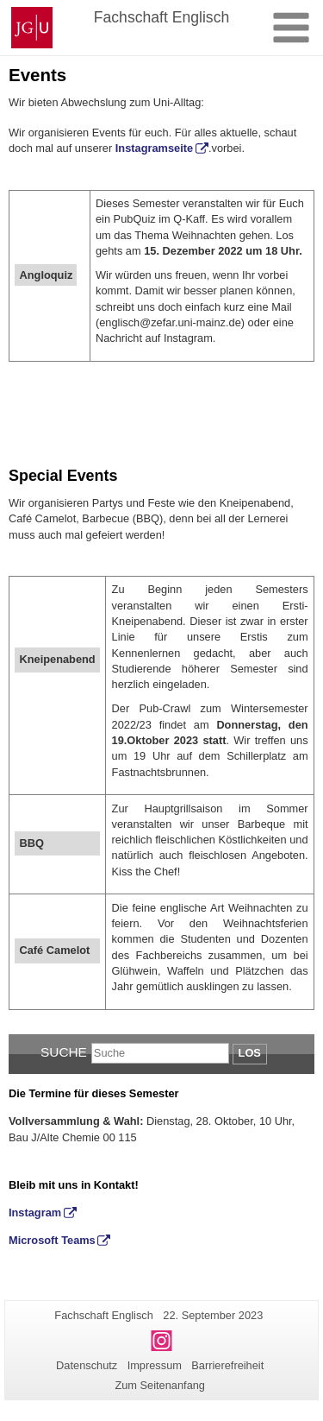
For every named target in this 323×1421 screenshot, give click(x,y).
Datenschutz (86, 1365)
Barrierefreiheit (227, 1365)
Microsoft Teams (52, 1240)
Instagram (35, 1212)
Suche (63, 1052)
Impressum (154, 1365)
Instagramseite (154, 148)
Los (250, 1052)
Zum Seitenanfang (160, 1385)
